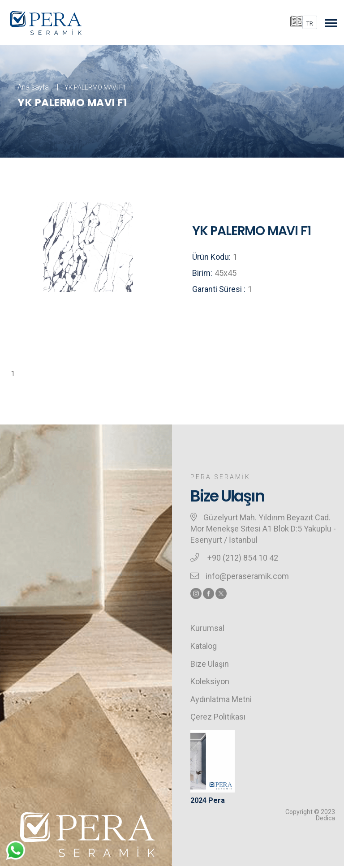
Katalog (203, 646)
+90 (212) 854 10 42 (242, 557)
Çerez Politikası (217, 716)
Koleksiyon (209, 681)
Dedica (325, 818)
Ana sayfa (33, 87)
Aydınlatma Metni (221, 699)
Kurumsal (207, 628)
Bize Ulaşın (209, 664)
